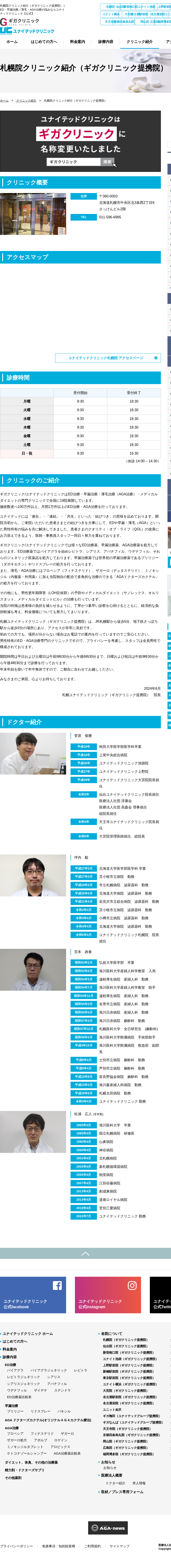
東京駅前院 (135, 14)
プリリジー (15, 1411)
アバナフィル (57, 1383)
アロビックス (60, 1446)
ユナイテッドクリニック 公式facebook (25, 1304)
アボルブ (40, 1440)
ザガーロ (67, 1433)
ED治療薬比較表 (19, 1397)
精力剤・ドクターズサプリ (25, 1470)
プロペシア (15, 1433)
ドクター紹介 (115, 1483)
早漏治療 (11, 1405)
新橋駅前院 (111, 14)
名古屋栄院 (111, 21)
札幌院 (111, 6)
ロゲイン (60, 1440)
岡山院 (134, 29)
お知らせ (110, 1467)
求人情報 (139, 1483)
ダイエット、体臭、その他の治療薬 (31, 1462)
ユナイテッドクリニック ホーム (28, 1333)
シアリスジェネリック (23, 1383)
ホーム (4, 100)
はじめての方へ (15, 1341)
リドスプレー (40, 1411)
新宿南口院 (158, 6)
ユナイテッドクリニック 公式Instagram (100, 1304)
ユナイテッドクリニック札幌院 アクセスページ (105, 358)
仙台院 (134, 6)
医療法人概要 (111, 1475)
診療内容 (10, 1357)
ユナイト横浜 (158, 14)
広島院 (158, 29)
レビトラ (80, 1370)
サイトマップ (120, 1546)
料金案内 (10, 1349)
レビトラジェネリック (23, 1377)
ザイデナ (40, 1390)
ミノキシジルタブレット (25, 1446)
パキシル (64, 1411)
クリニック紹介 (25, 100)
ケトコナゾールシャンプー (27, 1453)
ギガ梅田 (158, 21)
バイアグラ (15, 1370)
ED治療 (10, 1364)
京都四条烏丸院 (111, 29)
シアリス (53, 1377)
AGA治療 (12, 1428)
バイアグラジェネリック (49, 1370)
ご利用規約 (92, 1546)
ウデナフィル (17, 1390)
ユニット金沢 (134, 21)
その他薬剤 (13, 1477)
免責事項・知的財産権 (58, 1546)
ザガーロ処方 (17, 1440)
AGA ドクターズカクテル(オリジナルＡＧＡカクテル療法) (48, 1420)
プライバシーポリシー (16, 1546)
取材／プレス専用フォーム (122, 1492)
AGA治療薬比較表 (67, 1453)
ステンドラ (62, 1390)
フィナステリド (42, 1433)
